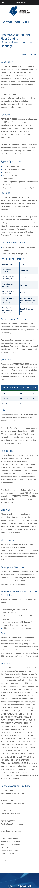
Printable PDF (29, 54)
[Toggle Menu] (3, 2)
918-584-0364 (20, 2)
